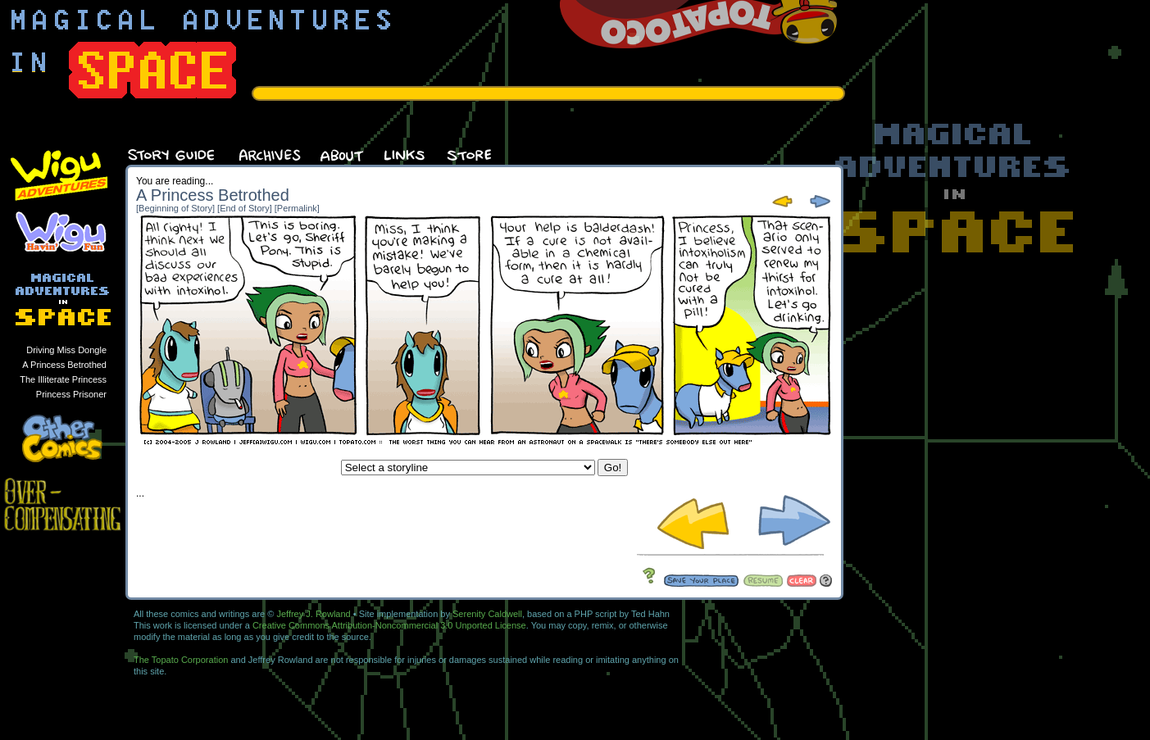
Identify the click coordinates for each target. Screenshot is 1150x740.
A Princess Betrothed (64, 365)
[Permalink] (297, 208)
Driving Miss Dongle (66, 350)
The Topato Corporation (181, 660)
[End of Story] (244, 208)
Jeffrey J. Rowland (313, 614)
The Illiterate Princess (63, 379)
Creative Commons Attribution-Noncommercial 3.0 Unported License (389, 625)
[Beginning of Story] (175, 208)
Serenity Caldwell (487, 614)
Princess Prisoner (71, 394)
